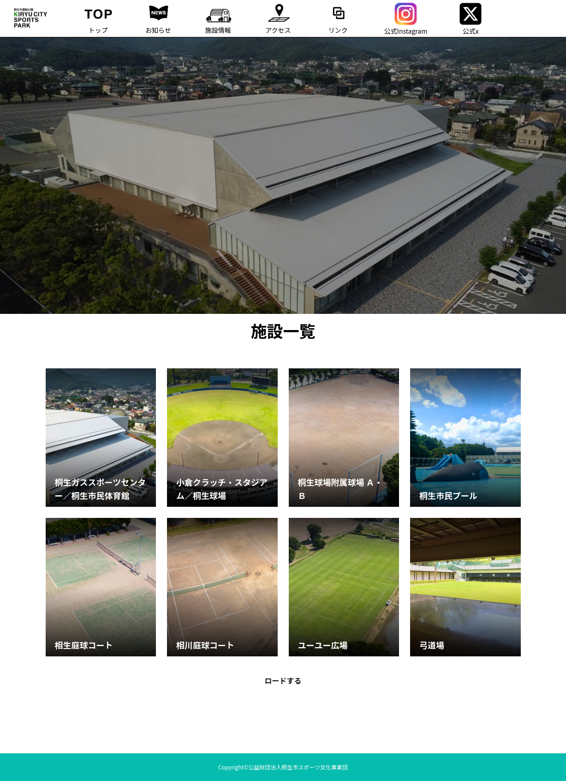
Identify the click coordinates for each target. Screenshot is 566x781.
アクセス (278, 17)
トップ (98, 17)
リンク (338, 17)
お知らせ (158, 17)
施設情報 (218, 17)
